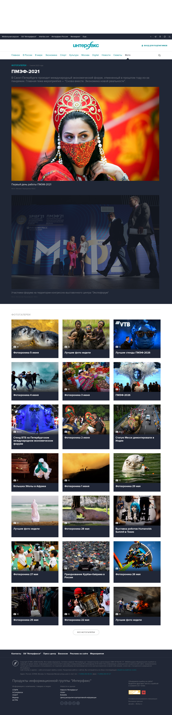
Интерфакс (86, 45)
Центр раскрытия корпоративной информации (78, 697)
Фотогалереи (18, 65)
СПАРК (15, 690)
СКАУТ (15, 695)
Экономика (51, 55)
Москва (85, 55)
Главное (15, 55)
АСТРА (15, 700)
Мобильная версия (10, 36)
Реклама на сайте (79, 653)
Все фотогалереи (86, 632)
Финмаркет (75, 36)
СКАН (62, 692)
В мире (38, 55)
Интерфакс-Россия (60, 36)
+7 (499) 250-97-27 (104, 674)
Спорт (63, 55)
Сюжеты (117, 55)
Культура (73, 55)
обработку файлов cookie (126, 670)
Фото (127, 55)
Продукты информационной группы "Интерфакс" (51, 681)
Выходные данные (135, 701)
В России (27, 55)
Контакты (16, 653)
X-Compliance (17, 692)
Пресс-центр (49, 653)
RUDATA (63, 695)
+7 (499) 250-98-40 (85, 674)
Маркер (15, 697)
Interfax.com (44, 36)
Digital (95, 55)
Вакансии (63, 653)
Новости (106, 55)
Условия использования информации (142, 699)
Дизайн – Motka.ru (135, 704)
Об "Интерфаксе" (28, 36)
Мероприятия (97, 653)
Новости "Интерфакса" (69, 690)
